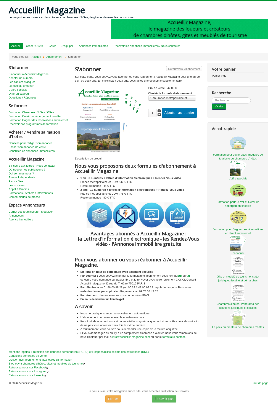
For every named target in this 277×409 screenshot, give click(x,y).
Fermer (113, 399)
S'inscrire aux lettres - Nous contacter (32, 165)
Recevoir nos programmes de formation (33, 124)
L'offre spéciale (18, 89)
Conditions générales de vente (28, 355)
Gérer (52, 46)
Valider (219, 106)
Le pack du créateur (21, 85)
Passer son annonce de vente (27, 147)
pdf (179, 275)
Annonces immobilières (93, 46)
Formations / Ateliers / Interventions (31, 193)
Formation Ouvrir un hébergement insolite (35, 116)
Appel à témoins (19, 189)
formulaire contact (174, 336)
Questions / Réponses (22, 97)
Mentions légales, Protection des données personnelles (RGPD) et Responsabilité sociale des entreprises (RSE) (79, 351)
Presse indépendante (22, 177)
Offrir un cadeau (19, 93)
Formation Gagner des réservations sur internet (38, 120)
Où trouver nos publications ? (27, 169)
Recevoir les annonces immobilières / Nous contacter (147, 46)
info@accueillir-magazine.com (131, 336)
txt (188, 275)
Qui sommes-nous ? (21, 173)
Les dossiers (16, 185)
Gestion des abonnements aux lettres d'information (40, 359)
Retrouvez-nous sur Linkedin (28, 375)
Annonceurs (16, 215)
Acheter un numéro (21, 78)
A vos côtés (16, 181)
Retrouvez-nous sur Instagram (29, 371)
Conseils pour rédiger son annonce (30, 143)
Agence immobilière (21, 219)
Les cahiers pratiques (22, 82)
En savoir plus (164, 399)
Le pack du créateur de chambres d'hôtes (238, 327)
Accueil (15, 46)
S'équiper (67, 46)
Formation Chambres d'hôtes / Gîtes (31, 112)
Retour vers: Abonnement (184, 69)
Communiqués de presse (24, 197)
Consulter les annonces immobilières (32, 151)
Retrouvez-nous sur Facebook (28, 367)
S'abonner (238, 253)
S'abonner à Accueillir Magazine (29, 74)
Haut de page (259, 383)
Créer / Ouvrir (34, 46)
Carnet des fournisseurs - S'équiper (31, 211)
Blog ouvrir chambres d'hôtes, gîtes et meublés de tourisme (47, 363)
